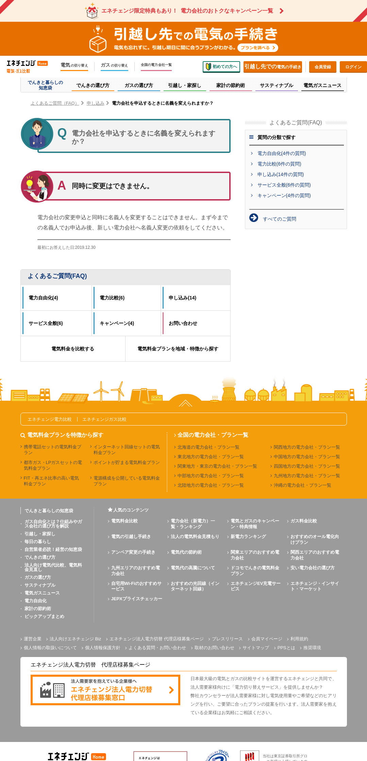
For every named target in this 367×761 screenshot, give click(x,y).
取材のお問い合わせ (214, 647)
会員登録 (323, 67)
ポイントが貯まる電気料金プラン (127, 462)
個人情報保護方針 (102, 647)
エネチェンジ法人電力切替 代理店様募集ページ (157, 638)
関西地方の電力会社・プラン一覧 (307, 447)
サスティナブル (39, 585)
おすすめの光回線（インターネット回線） (195, 586)
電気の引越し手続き (131, 536)
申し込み (95, 103)
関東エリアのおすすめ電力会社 (255, 555)
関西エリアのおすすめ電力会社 (314, 555)
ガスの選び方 (37, 577)
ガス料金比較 (303, 520)
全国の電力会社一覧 (156, 65)
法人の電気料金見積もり (195, 536)
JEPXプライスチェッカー (136, 598)
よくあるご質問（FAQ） (55, 103)
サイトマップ (256, 647)
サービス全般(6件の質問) (284, 185)
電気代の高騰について (193, 567)
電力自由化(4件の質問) (281, 153)
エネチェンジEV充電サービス (256, 586)
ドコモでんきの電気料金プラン (255, 570)
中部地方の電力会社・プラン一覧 (211, 475)
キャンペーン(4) (117, 323)
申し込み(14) (182, 297)
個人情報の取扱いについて (50, 647)
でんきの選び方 (39, 557)
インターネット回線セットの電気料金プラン (127, 449)
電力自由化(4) (43, 297)
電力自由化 (35, 600)
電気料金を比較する (72, 348)
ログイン (353, 67)
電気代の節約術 (186, 552)
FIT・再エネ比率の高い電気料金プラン (51, 480)
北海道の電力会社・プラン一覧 (208, 447)
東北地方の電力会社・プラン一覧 (211, 456)
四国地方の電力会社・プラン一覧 (307, 466)
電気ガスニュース (42, 592)
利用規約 (299, 638)
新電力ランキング (248, 536)
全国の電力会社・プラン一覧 (213, 435)
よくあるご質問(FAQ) (57, 276)
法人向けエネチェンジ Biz (75, 638)
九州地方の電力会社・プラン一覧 (307, 475)
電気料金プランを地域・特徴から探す (177, 348)
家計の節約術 (37, 608)
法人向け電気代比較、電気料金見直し (53, 567)
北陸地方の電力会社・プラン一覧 (211, 485)
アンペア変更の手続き (133, 552)
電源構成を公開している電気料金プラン (127, 480)
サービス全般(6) (46, 323)
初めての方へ (221, 66)
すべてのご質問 (279, 219)
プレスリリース (227, 638)
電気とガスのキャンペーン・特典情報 (255, 523)
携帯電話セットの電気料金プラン (52, 449)
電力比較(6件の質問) (279, 164)
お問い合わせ (183, 323)
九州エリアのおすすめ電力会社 (135, 570)
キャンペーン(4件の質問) (284, 195)
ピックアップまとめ (44, 616)
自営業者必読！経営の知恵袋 (53, 549)
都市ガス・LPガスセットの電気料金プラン (53, 465)
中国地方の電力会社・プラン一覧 (307, 456)
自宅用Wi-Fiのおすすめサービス (136, 586)
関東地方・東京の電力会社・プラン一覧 (217, 466)
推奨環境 (312, 647)
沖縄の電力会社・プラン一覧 (302, 485)
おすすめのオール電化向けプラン (314, 539)
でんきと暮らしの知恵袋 (48, 510)
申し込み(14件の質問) (280, 174)
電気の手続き (272, 66)
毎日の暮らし (37, 541)
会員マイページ (266, 638)
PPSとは (286, 647)
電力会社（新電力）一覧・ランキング (193, 523)
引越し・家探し (39, 533)
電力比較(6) (112, 297)
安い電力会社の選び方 (312, 567)
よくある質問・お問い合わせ (157, 647)
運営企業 (32, 638)
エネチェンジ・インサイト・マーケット (314, 586)
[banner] (105, 690)
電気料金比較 (124, 520)
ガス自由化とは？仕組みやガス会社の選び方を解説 (53, 524)
